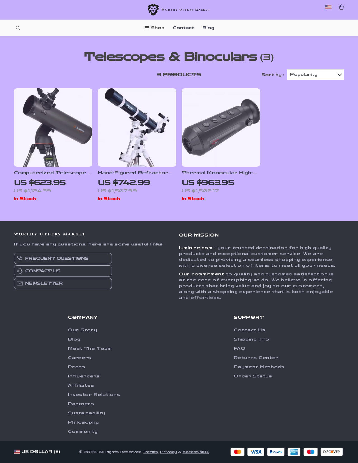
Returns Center (256, 357)
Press (76, 367)
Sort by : (273, 74)
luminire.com (195, 247)
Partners (81, 403)
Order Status (253, 376)
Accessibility (196, 452)
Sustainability (86, 413)
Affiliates (81, 385)
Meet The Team (90, 348)
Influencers (84, 376)
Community (83, 431)
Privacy (168, 452)
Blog (208, 27)
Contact (183, 27)
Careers (79, 357)
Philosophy (83, 422)
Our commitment (201, 274)
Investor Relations (94, 394)
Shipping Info (251, 339)
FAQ (239, 348)
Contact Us (249, 330)
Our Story (82, 330)
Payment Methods (259, 367)
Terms (150, 452)
